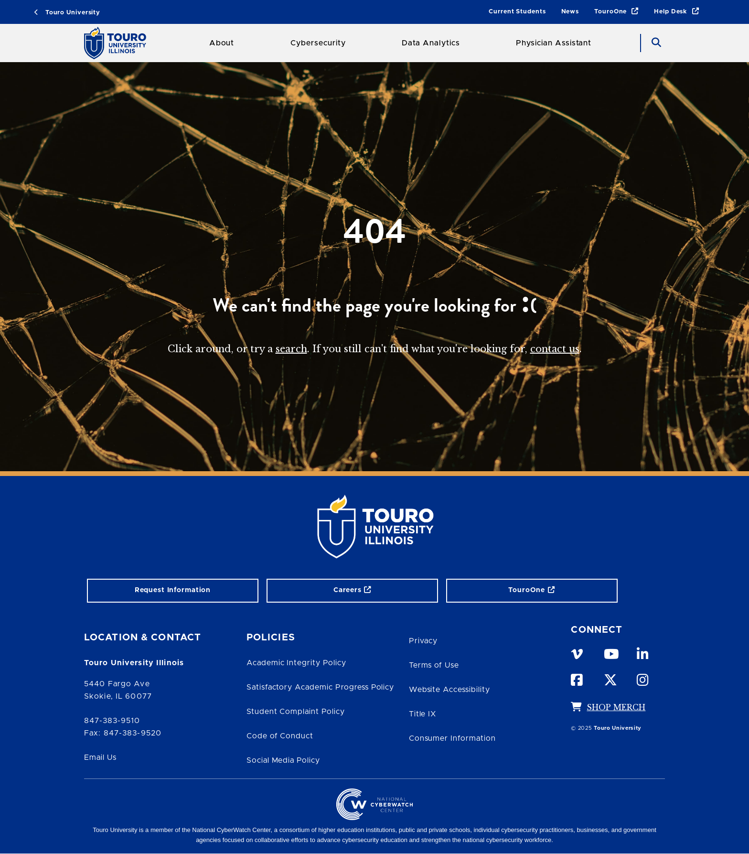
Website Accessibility (449, 689)
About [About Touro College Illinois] (222, 43)
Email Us (100, 757)
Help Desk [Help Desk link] (676, 12)
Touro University (67, 13)
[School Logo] (118, 43)
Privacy (423, 641)
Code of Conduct (279, 736)
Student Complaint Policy (295, 711)
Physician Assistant (553, 43)
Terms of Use (434, 665)
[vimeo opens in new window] (578, 652)
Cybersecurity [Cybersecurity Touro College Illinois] (317, 43)
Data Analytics (431, 43)
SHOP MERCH (616, 707)
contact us (554, 349)
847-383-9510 (112, 720)
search (291, 349)
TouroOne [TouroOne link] (616, 12)
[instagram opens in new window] (644, 678)
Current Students (517, 12)
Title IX (423, 714)
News (570, 12)
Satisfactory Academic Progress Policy (320, 687)
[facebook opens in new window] (578, 678)
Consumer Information (452, 738)
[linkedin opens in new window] (644, 652)
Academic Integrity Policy (296, 663)
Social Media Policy (283, 760)
